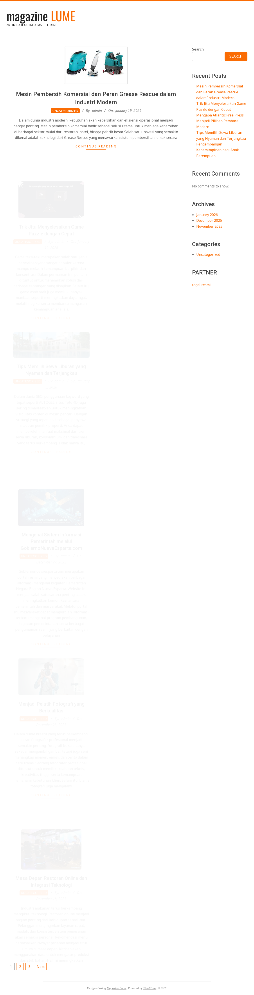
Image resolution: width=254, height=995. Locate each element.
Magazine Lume (116, 988)
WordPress (149, 988)
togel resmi (201, 284)
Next (41, 966)
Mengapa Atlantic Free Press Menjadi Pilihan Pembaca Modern (220, 121)
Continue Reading (96, 146)
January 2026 (207, 214)
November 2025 (209, 226)
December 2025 (209, 220)
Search (198, 49)
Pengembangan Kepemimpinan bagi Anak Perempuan (217, 150)
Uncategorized (65, 111)
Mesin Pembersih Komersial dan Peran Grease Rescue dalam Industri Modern (219, 92)
